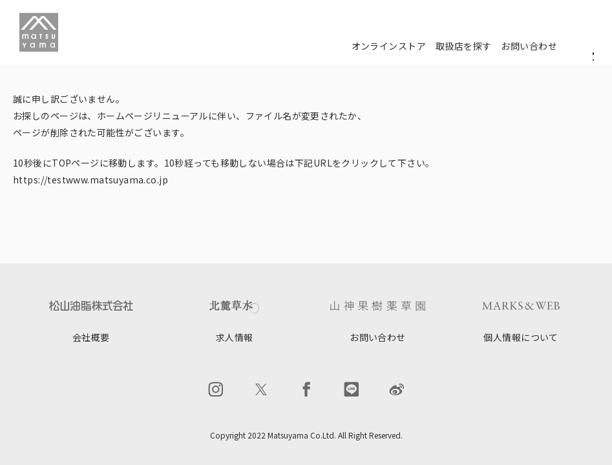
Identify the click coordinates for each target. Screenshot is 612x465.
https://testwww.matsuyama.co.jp (90, 179)
